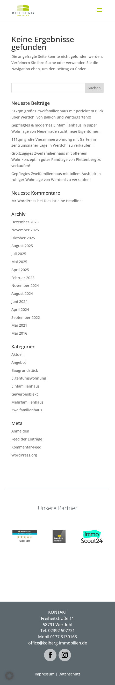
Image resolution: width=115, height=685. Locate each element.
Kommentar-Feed (26, 447)
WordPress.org (24, 455)
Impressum (44, 674)
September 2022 (25, 317)
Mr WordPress (23, 200)
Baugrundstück (24, 370)
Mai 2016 (19, 333)
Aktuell (17, 354)
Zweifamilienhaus (26, 409)
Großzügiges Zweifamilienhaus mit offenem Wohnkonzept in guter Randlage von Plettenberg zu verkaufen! (56, 159)
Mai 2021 (19, 325)
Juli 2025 (18, 253)
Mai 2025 (19, 261)
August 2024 (22, 293)
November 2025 (25, 229)
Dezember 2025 (25, 221)
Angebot (18, 362)
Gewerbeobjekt (24, 394)
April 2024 (20, 309)
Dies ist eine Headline (63, 200)
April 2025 (20, 269)
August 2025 (22, 245)
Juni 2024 (19, 301)
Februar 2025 (22, 277)
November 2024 (25, 285)
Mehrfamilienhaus (27, 402)
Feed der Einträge (26, 439)
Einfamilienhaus (25, 386)
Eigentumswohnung (28, 378)
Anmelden (20, 431)
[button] (9, 675)
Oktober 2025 (23, 237)
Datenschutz (69, 674)
